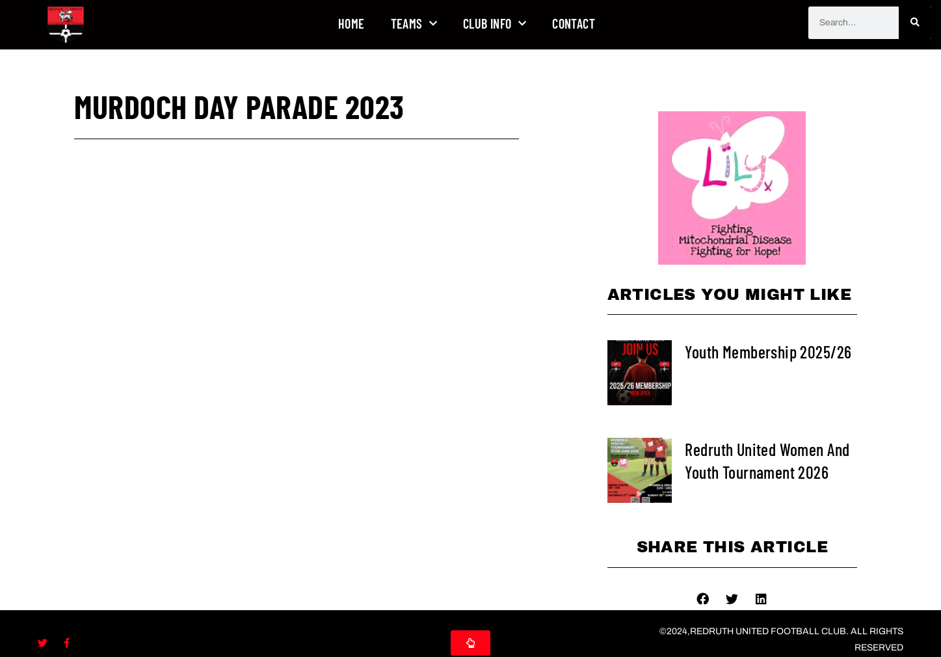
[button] (702, 598)
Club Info (494, 23)
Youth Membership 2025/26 (768, 352)
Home (351, 23)
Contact (573, 23)
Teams (414, 23)
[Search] (915, 23)
